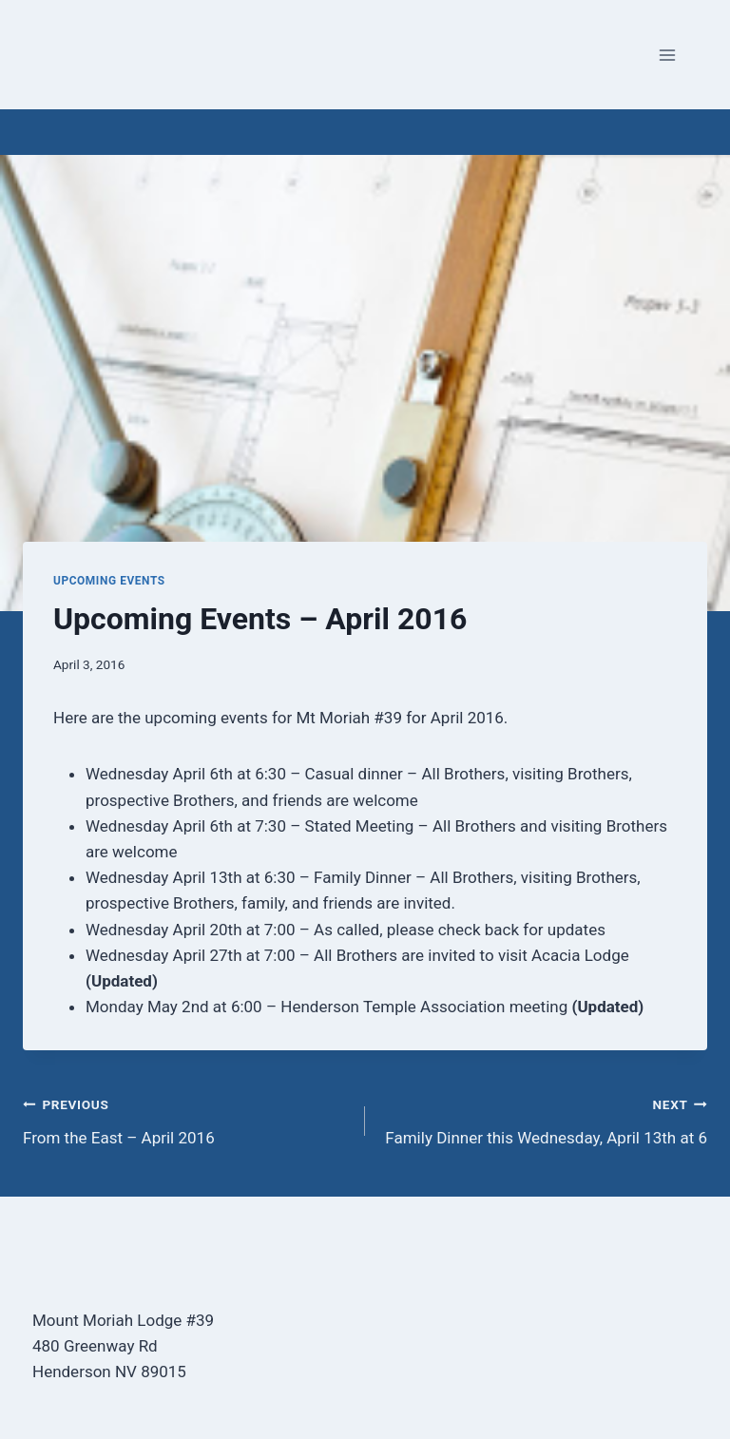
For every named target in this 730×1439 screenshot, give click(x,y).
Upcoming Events (109, 580)
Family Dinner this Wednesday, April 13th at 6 (544, 1119)
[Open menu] (666, 54)
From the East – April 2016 (186, 1119)
